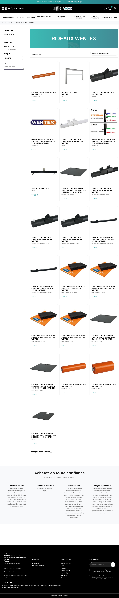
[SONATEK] (62, 8)
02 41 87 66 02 (19, 8)
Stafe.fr (65, 595)
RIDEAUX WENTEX (10, 34)
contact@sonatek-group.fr (10, 587)
